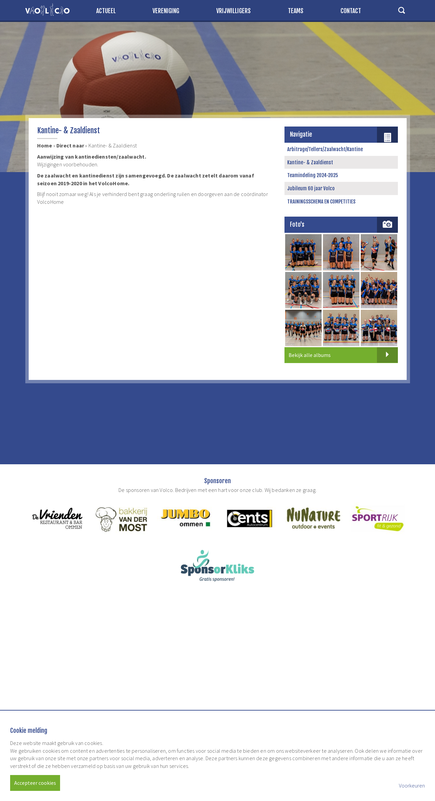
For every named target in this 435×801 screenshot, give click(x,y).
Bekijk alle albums (343, 355)
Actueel (106, 11)
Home (44, 145)
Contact (351, 11)
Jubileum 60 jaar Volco (311, 188)
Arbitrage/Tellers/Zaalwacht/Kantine (325, 149)
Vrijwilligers (233, 11)
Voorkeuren (412, 785)
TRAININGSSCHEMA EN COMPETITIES (321, 201)
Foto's (297, 224)
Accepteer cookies (35, 782)
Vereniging (166, 11)
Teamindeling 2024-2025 (312, 175)
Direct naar (70, 145)
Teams (295, 11)
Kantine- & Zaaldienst (310, 162)
